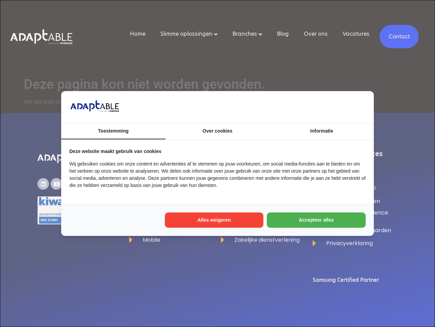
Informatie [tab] (321, 131)
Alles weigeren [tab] (214, 220)
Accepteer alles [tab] (316, 220)
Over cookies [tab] (217, 131)
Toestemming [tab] (113, 131)
